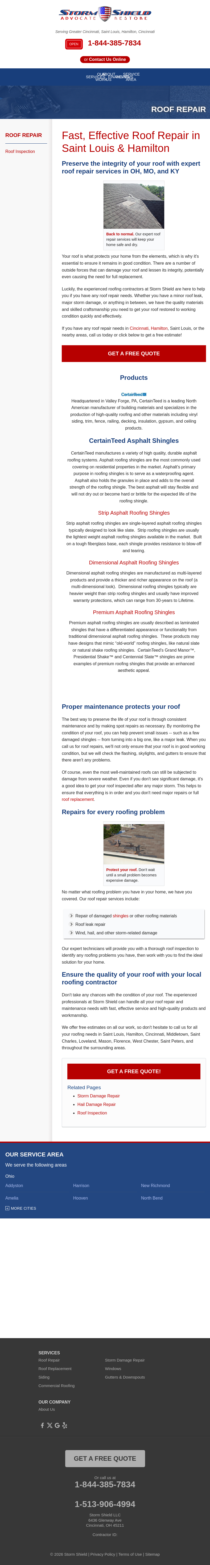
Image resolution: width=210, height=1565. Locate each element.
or (105, 59)
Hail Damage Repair (96, 1104)
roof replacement (78, 799)
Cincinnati (139, 328)
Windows (113, 1368)
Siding (44, 1377)
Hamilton (159, 328)
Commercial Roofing (57, 1385)
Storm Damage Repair (98, 1096)
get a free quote (105, 1458)
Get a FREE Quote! (134, 1071)
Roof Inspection (92, 1113)
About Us (47, 1409)
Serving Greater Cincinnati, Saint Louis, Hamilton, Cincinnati (105, 32)
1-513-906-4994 (105, 1504)
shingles (121, 916)
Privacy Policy (102, 1554)
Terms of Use (130, 1554)
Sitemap (152, 1554)
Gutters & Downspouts (125, 1377)
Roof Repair (23, 135)
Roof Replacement (55, 1368)
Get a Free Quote (134, 353)
